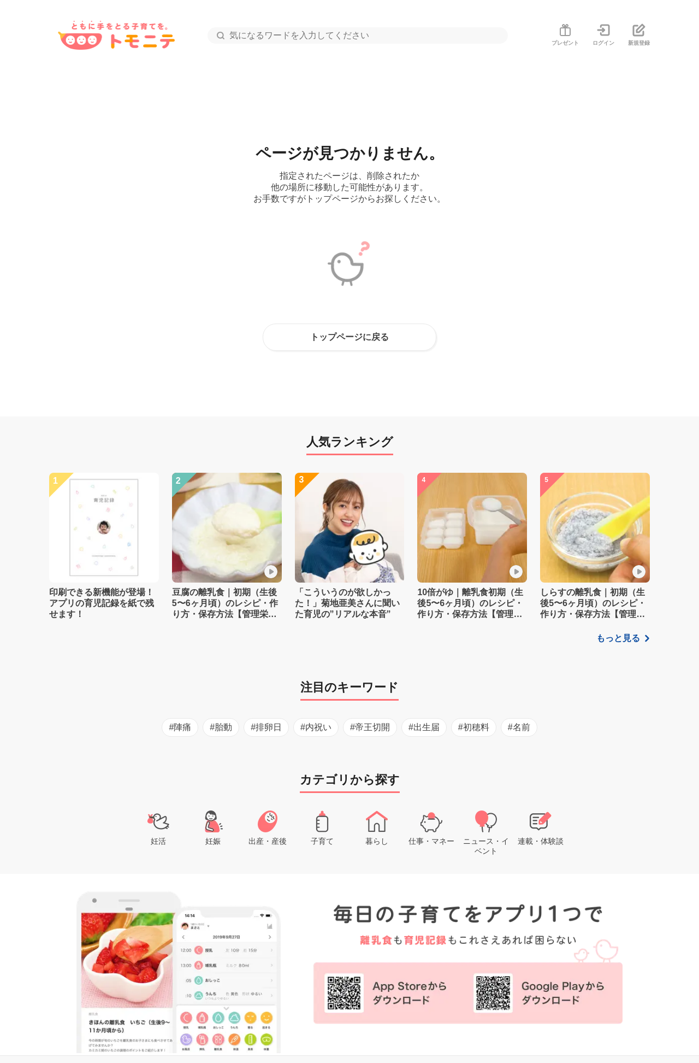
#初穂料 (473, 727)
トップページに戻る (349, 337)
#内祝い (315, 727)
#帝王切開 (370, 727)
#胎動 (221, 727)
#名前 (519, 727)
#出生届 (424, 727)
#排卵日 (266, 727)
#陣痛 (180, 727)
